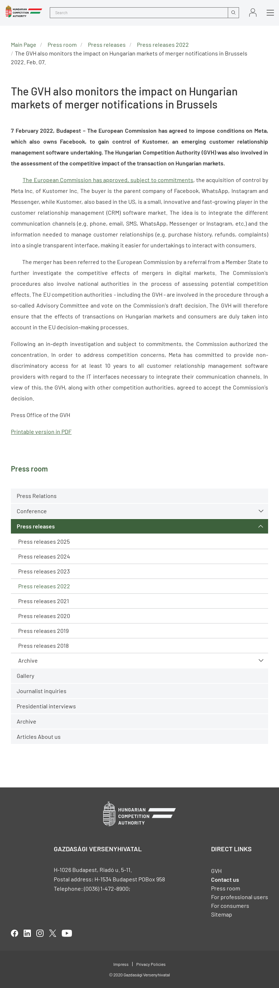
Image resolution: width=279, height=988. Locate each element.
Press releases (36, 526)
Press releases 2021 (43, 600)
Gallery (25, 675)
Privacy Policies (151, 964)
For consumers (230, 905)
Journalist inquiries (41, 690)
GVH (216, 870)
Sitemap (221, 914)
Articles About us (39, 736)
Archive (28, 660)
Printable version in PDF (41, 431)
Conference (32, 510)
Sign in (253, 12)
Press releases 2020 (44, 615)
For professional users (239, 896)
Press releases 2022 (44, 585)
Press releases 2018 (43, 645)
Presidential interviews (46, 706)
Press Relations (37, 495)
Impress (121, 964)
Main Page (23, 44)
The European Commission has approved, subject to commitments (108, 179)
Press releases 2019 (43, 630)
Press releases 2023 (44, 571)
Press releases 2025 (44, 541)
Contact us (225, 879)
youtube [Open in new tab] (67, 933)
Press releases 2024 (44, 556)
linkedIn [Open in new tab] (27, 933)
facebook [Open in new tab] (14, 933)
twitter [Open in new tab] (52, 933)
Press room (62, 44)
